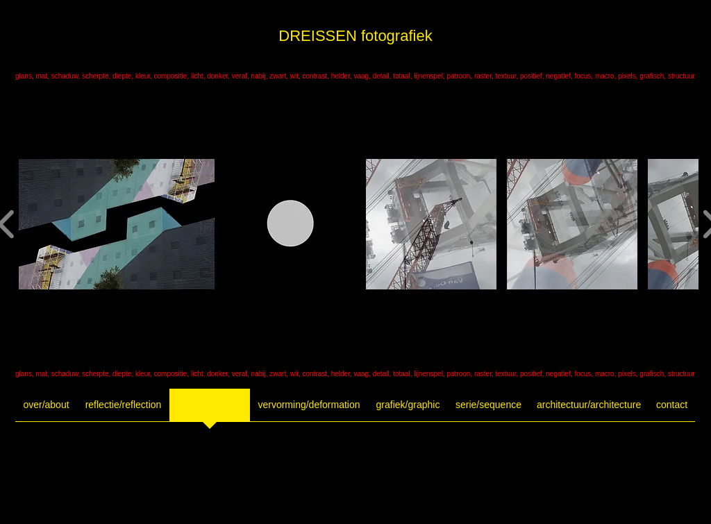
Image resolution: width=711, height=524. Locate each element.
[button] (117, 224)
